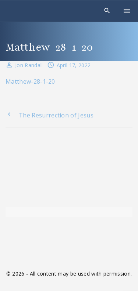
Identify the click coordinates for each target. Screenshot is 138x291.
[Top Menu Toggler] (127, 11)
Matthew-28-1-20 (30, 81)
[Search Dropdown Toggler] (107, 11)
